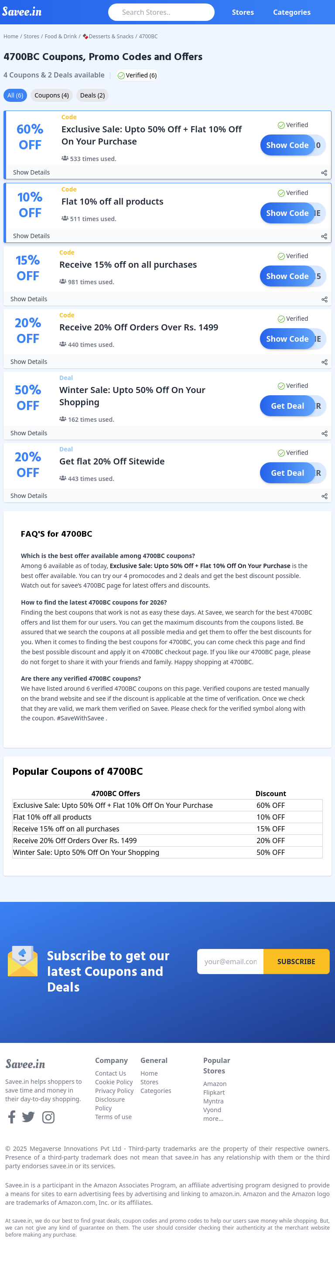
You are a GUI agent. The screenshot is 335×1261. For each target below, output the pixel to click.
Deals (92, 95)
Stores (243, 12)
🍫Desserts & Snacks (107, 36)
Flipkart (214, 1092)
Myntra (213, 1101)
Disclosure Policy (110, 1103)
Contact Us (110, 1073)
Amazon (215, 1083)
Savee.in (25, 1064)
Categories (292, 12)
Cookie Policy (114, 1082)
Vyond (212, 1110)
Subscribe (296, 961)
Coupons (51, 95)
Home (10, 36)
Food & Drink (61, 36)
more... (213, 1118)
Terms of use (113, 1117)
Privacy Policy (114, 1090)
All (15, 95)
